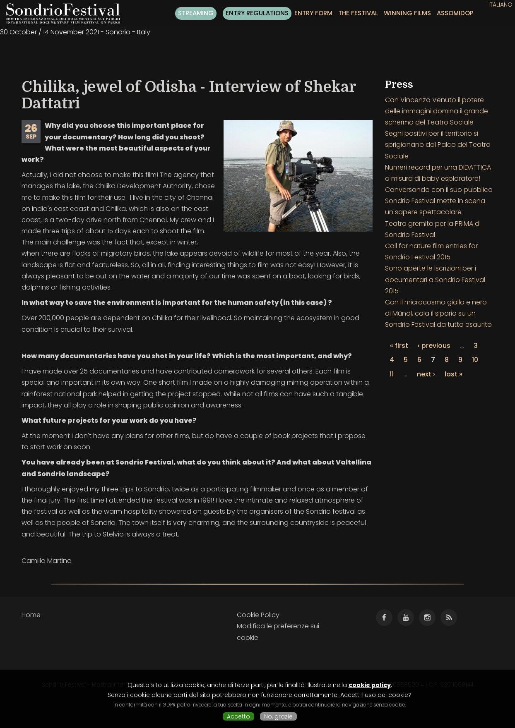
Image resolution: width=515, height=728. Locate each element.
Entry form (313, 13)
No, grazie (278, 716)
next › (426, 374)
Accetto (238, 716)
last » (453, 374)
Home (31, 615)
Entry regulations (257, 13)
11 (392, 374)
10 (475, 359)
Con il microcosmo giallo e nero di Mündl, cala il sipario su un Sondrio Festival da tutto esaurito (438, 313)
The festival (358, 13)
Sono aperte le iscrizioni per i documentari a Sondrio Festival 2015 (435, 279)
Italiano (501, 4)
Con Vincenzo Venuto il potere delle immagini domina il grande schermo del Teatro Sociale (436, 111)
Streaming (196, 13)
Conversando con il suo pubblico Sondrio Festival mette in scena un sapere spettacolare (439, 201)
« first (399, 345)
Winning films (407, 13)
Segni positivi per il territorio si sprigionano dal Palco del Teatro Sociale (438, 144)
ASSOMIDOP (455, 13)
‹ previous (434, 345)
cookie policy (370, 685)
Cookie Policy (258, 615)
